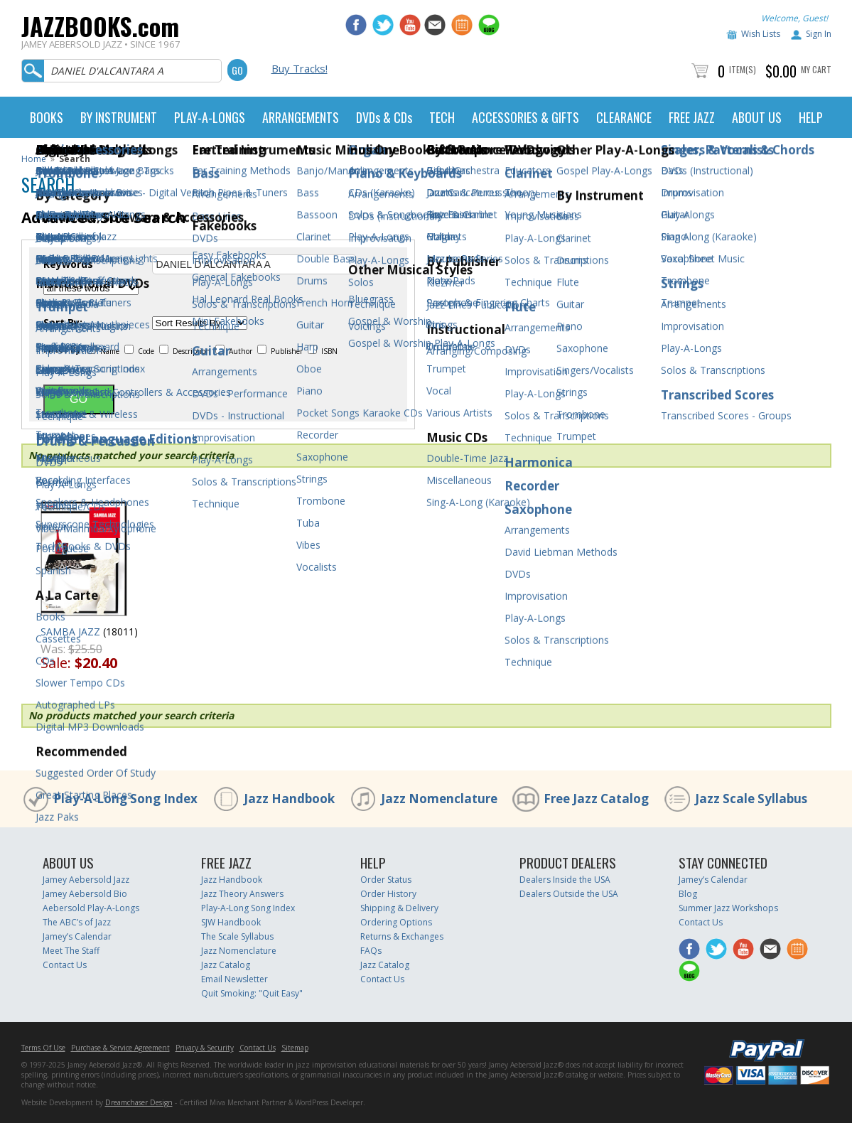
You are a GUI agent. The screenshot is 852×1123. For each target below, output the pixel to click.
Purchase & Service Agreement (120, 1048)
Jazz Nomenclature (439, 798)
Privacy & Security (205, 1048)
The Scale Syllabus (237, 936)
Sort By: (62, 323)
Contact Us (65, 965)
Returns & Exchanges (401, 936)
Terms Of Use (43, 1048)
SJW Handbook (231, 922)
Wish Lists (760, 34)
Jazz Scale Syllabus (751, 798)
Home (33, 159)
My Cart (816, 69)
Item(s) (742, 69)
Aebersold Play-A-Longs (91, 908)
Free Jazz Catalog (596, 798)
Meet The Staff (71, 951)
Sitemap (294, 1048)
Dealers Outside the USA (568, 894)
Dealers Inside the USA (564, 880)
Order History (388, 894)
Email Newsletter (234, 979)
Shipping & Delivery (399, 908)
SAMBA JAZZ (70, 631)
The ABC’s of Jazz (77, 922)
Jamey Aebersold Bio (85, 894)
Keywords (68, 264)
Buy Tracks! (299, 68)
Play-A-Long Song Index (125, 798)
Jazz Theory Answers (242, 894)
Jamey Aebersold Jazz (86, 880)
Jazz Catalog (225, 965)
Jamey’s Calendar (77, 936)
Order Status (385, 880)
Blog (688, 894)
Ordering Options (396, 922)
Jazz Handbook (289, 798)
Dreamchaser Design (139, 1102)
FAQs (371, 951)
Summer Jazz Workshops (728, 908)
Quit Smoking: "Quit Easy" (252, 993)
